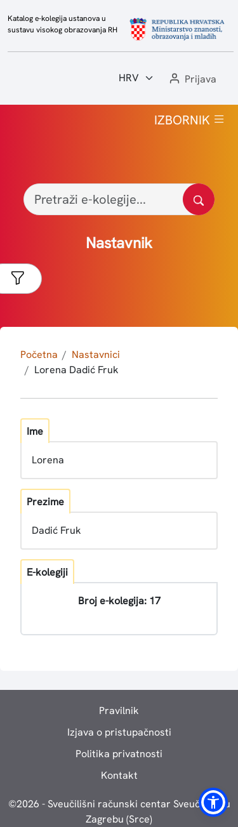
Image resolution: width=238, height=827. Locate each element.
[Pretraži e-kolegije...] (119, 199)
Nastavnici (96, 354)
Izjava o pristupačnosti (119, 732)
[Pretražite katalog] (199, 199)
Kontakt (119, 775)
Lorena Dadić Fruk (76, 369)
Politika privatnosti (119, 753)
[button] (191, 80)
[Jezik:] (136, 78)
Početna (39, 354)
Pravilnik (119, 710)
